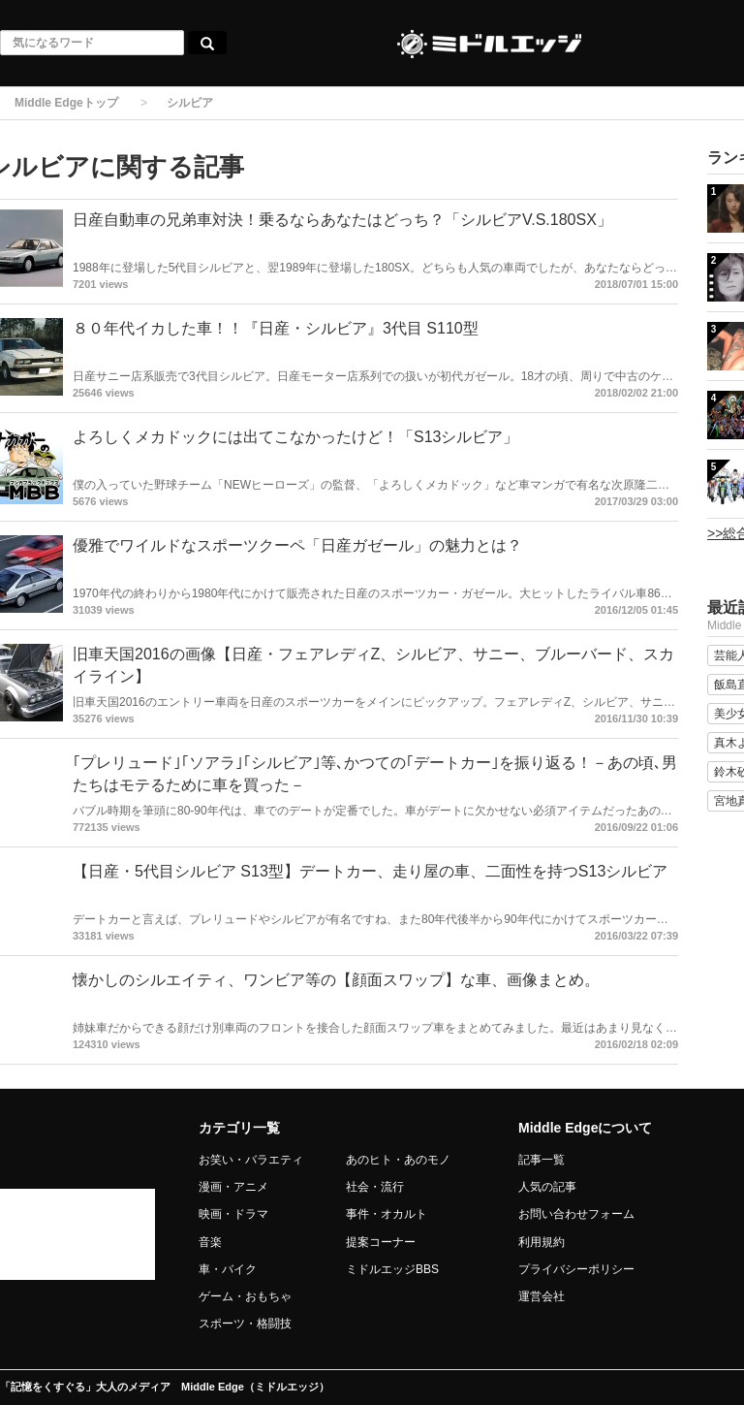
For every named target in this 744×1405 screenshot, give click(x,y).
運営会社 (541, 1296)
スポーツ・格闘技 (245, 1323)
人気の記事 (547, 1187)
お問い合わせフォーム (576, 1214)
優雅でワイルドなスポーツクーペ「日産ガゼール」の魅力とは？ (297, 545)
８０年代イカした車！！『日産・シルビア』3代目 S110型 (276, 328)
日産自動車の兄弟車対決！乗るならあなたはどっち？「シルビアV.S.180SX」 (342, 219)
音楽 (210, 1242)
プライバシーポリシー (576, 1269)
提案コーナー (381, 1242)
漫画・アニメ (233, 1187)
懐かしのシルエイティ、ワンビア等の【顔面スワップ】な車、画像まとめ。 (336, 980)
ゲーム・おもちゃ (245, 1296)
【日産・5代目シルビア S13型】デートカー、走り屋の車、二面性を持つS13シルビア (370, 871)
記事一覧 (541, 1159)
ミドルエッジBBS (392, 1269)
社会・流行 (375, 1187)
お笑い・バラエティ (251, 1159)
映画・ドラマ (233, 1214)
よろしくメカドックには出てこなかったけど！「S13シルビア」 (295, 437)
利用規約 (541, 1242)
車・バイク (228, 1269)
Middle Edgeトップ (66, 103)
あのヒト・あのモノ (398, 1159)
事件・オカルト (386, 1214)
